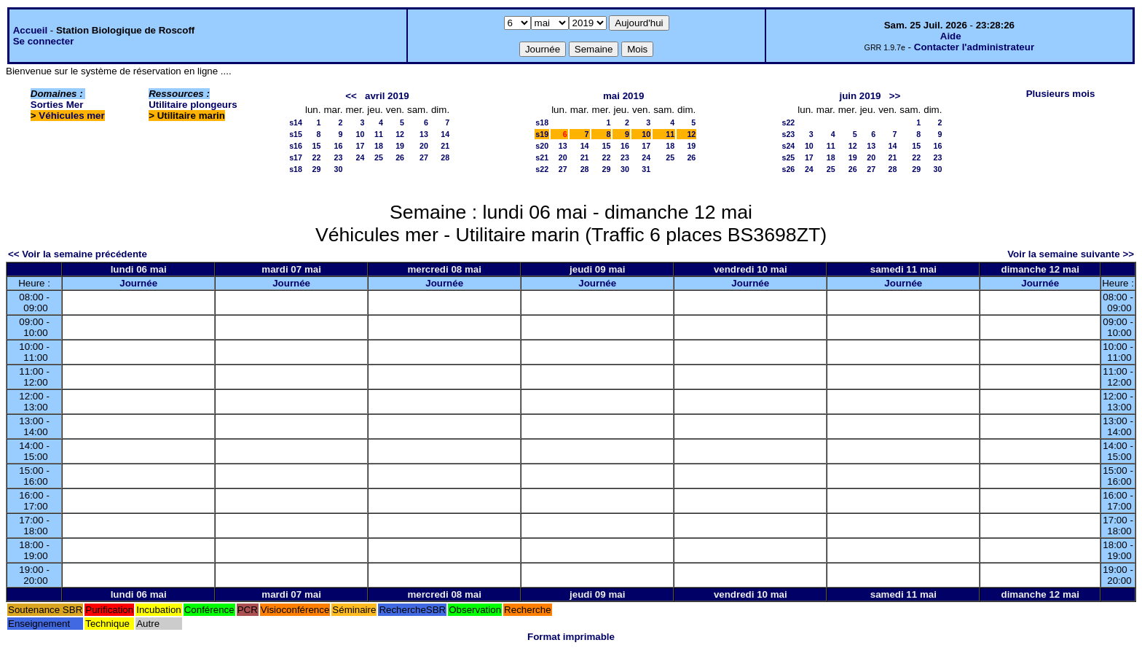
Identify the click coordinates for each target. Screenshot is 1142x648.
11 (378, 134)
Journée (138, 283)
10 (359, 134)
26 (399, 157)
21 (445, 145)
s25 (788, 157)
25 (378, 157)
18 (378, 145)
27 (424, 157)
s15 (295, 134)
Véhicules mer (71, 115)
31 (646, 169)
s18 (295, 169)
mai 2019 (623, 95)
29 (316, 169)
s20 (541, 145)
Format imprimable (571, 636)
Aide (950, 36)
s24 (788, 145)
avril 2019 (387, 95)
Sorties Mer (57, 104)
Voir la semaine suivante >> (1070, 254)
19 (399, 145)
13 (424, 134)
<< (351, 95)
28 (445, 157)
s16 (295, 145)
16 (338, 145)
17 (359, 145)
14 (445, 134)
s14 (295, 122)
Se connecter (43, 41)
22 (316, 157)
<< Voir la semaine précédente (77, 254)
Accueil (30, 30)
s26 (788, 169)
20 (424, 145)
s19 (541, 134)
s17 (295, 157)
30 (338, 169)
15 (316, 145)
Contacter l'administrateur (974, 47)
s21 (541, 157)
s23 (788, 134)
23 (338, 157)
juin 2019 (860, 95)
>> (895, 95)
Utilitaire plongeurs (193, 104)
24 (359, 157)
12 (399, 134)
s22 (541, 169)
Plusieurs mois (1060, 93)
